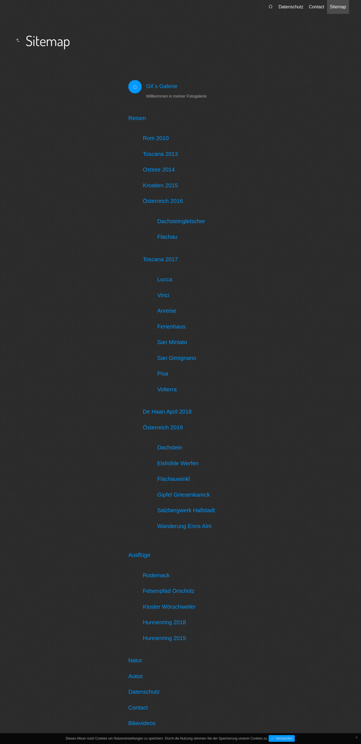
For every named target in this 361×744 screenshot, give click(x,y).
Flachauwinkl (173, 479)
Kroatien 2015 (160, 185)
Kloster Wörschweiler (169, 607)
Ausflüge (139, 555)
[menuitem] (270, 7)
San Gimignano (176, 358)
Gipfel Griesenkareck (183, 495)
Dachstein (169, 447)
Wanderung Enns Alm (184, 526)
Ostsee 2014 (159, 169)
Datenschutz (291, 6)
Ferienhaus (171, 327)
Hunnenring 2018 (164, 622)
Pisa (162, 373)
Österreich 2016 (163, 201)
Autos (135, 676)
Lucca (164, 279)
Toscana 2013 (160, 154)
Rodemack (156, 575)
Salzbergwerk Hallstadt (186, 510)
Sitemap (338, 6)
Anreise (166, 311)
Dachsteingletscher (181, 221)
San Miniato (172, 342)
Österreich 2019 (163, 427)
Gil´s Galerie (162, 86)
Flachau (167, 237)
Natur (135, 660)
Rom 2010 (156, 138)
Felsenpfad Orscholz (169, 591)
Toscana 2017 (160, 259)
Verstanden (284, 738)
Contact (316, 6)
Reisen (137, 118)
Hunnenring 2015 (164, 638)
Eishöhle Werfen (177, 463)
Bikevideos (142, 723)
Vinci (163, 295)
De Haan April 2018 (167, 412)
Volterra (167, 389)
